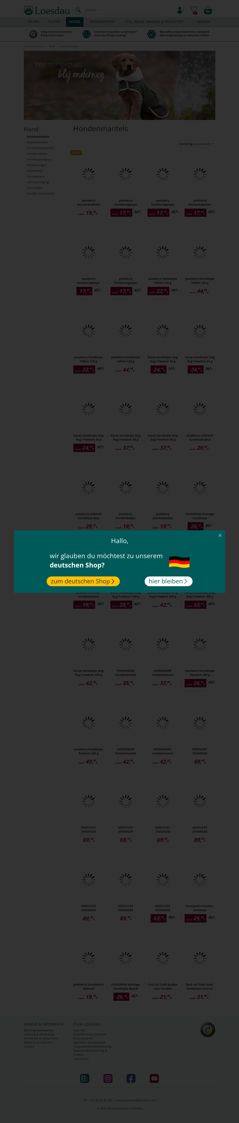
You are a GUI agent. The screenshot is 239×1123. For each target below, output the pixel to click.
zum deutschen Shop (82, 581)
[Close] (220, 535)
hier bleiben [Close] (168, 581)
